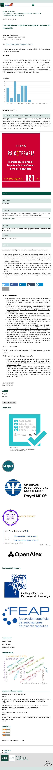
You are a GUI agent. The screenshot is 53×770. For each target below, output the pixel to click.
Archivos (11, 11)
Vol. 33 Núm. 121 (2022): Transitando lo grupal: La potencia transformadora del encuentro (22, 14)
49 (12, 346)
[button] (5, 284)
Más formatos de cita (9, 219)
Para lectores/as (6, 641)
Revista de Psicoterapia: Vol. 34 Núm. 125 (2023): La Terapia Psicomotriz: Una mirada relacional (28, 322)
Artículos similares (10, 295)
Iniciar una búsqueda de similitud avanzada (28, 350)
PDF (6, 193)
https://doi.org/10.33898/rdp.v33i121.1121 (19, 44)
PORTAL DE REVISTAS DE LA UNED (13, 741)
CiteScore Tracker (45, 545)
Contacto (6, 752)
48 (10, 346)
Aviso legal (7, 750)
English (4, 394)
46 (6, 346)
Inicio (5, 11)
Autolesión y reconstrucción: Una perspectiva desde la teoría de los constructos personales (28, 307)
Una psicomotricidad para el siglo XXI (14, 694)
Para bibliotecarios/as (8, 647)
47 (8, 346)
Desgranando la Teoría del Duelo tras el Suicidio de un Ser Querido (28, 299)
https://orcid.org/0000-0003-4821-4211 (12, 39)
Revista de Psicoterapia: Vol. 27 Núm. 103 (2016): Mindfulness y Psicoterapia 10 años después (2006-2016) (28, 374)
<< (3, 346)
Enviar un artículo (9, 402)
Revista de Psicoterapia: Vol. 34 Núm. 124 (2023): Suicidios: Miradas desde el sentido (28, 302)
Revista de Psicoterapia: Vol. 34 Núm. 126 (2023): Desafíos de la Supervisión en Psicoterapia (28, 335)
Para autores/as (6, 644)
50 (14, 346)
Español (4, 397)
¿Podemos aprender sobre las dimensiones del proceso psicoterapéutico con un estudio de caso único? (28, 360)
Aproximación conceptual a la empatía (14, 712)
